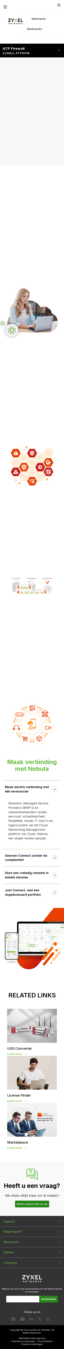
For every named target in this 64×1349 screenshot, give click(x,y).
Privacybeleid (45, 1341)
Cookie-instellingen (32, 1344)
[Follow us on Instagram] (48, 1320)
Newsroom (11, 1242)
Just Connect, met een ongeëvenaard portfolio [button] (23, 892)
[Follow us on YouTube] (22, 1320)
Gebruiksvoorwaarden (23, 1341)
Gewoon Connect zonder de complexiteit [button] (26, 858)
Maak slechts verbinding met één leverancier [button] (27, 789)
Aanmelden (48, 1299)
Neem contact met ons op (32, 1203)
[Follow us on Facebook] (13, 1320)
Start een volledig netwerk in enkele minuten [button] (27, 875)
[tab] (32, 789)
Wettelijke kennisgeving (32, 1338)
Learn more (14, 1053)
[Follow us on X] (40, 1320)
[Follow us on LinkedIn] (31, 1320)
